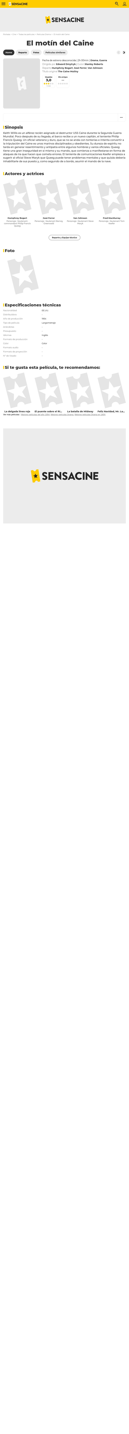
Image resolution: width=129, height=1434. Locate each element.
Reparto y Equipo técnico (64, 237)
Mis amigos (63, 77)
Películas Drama (44, 34)
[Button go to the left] (118, 52)
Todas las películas (26, 34)
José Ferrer (49, 218)
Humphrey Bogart (17, 218)
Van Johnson (80, 218)
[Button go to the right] (124, 52)
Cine (14, 34)
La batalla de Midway (80, 411)
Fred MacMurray (111, 218)
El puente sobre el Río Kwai (51, 411)
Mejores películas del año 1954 (35, 414)
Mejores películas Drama (62, 414)
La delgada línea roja (17, 411)
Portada (6, 34)
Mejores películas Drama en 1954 (90, 414)
